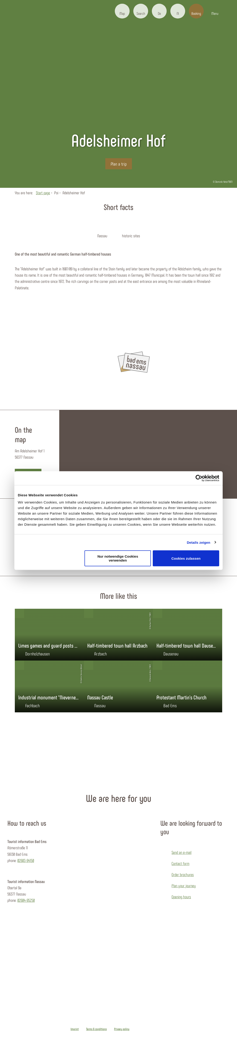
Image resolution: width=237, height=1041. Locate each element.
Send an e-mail (181, 852)
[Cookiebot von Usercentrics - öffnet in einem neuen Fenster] (199, 478)
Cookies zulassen (186, 558)
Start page (43, 192)
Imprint (75, 1029)
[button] (122, 11)
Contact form (180, 863)
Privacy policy (121, 1029)
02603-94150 (25, 860)
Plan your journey (184, 885)
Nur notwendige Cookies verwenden (117, 558)
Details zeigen (198, 542)
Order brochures (183, 874)
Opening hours (181, 896)
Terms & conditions (96, 1029)
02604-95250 (26, 900)
